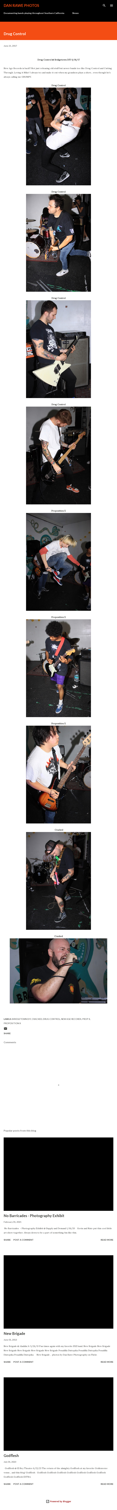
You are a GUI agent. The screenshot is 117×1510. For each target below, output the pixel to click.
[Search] (104, 5)
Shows (75, 13)
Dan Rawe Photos (21, 5)
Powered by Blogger (58, 1501)
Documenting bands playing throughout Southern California (34, 13)
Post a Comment (23, 1239)
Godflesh (11, 1455)
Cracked (37, 1019)
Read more (107, 1239)
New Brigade (14, 1333)
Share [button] (7, 1033)
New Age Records (71, 1019)
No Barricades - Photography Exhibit (34, 1215)
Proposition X (12, 1023)
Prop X (86, 1019)
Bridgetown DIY (21, 1019)
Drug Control (51, 1019)
